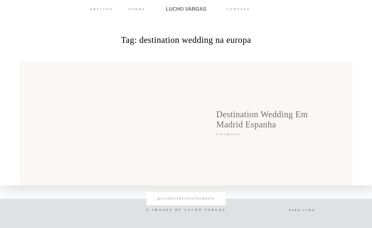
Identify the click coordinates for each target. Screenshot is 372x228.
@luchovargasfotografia (185, 198)
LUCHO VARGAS (186, 9)
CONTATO (238, 9)
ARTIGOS (101, 9)
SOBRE (137, 9)
